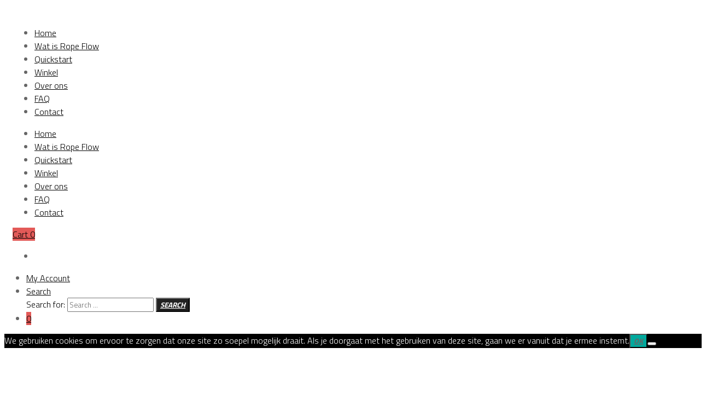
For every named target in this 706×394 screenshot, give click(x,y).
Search (38, 291)
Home (45, 133)
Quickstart (53, 159)
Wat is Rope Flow (66, 146)
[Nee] (651, 343)
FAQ (42, 199)
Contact (48, 212)
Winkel (46, 172)
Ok (638, 340)
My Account (48, 278)
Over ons (51, 186)
